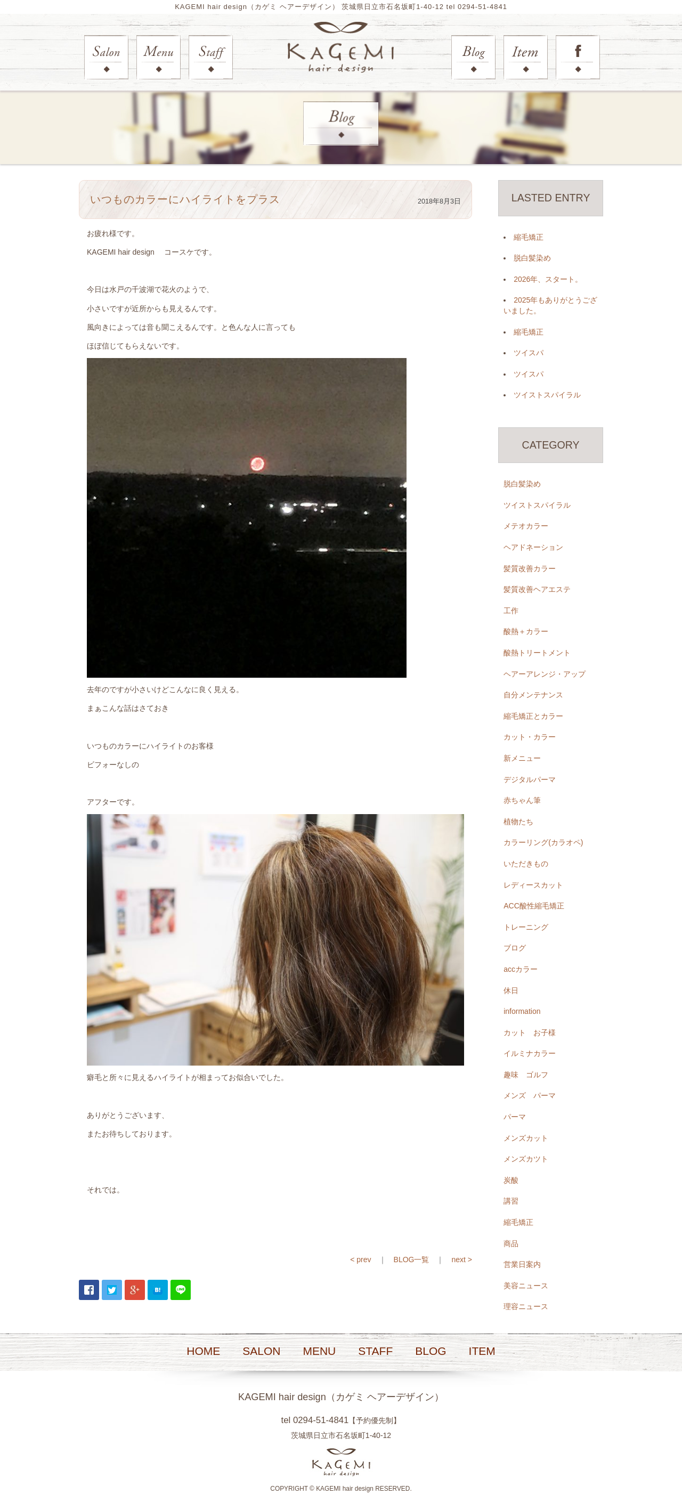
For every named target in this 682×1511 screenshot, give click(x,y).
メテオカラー (526, 526)
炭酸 (511, 1180)
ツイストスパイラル (547, 395)
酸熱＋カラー (526, 632)
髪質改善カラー (530, 568)
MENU (319, 1351)
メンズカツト (526, 1159)
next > (461, 1259)
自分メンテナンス (533, 695)
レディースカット (533, 885)
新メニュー (522, 758)
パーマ (515, 1117)
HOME (203, 1351)
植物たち (518, 821)
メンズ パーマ (530, 1096)
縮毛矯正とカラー (533, 716)
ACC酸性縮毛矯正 (534, 906)
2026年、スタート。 (548, 279)
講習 (511, 1201)
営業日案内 (522, 1265)
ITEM (482, 1351)
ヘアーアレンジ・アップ (545, 674)
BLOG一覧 (411, 1259)
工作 (511, 610)
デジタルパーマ (530, 779)
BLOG (430, 1351)
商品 (511, 1243)
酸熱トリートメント (537, 653)
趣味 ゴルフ (526, 1075)
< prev (360, 1259)
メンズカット (526, 1138)
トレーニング (526, 927)
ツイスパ (528, 353)
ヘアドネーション (533, 547)
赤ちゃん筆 (522, 801)
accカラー (521, 969)
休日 (511, 990)
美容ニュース (526, 1285)
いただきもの (526, 864)
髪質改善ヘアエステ (537, 590)
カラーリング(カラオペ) (543, 843)
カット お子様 (530, 1032)
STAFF (375, 1351)
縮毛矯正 (528, 237)
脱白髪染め (532, 258)
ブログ (515, 948)
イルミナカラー (530, 1054)
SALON (261, 1351)
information (522, 1012)
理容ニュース (526, 1307)
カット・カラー (530, 737)
